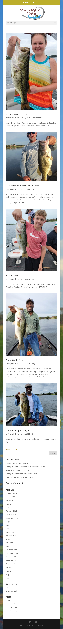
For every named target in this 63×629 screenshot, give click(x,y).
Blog (33, 189)
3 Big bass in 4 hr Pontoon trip (17, 463)
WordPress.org (11, 611)
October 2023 (11, 514)
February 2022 (11, 550)
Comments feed (12, 607)
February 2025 (11, 493)
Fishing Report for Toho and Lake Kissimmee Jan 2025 (26, 467)
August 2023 (10, 521)
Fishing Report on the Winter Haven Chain (21, 474)
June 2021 (9, 571)
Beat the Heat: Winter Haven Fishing (19, 477)
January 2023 (11, 532)
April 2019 (9, 578)
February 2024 (11, 511)
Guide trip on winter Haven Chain (22, 185)
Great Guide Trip (14, 360)
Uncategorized (37, 118)
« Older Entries (11, 449)
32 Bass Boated (13, 275)
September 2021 (12, 560)
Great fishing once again (18, 430)
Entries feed (10, 604)
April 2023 (9, 528)
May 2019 (9, 574)
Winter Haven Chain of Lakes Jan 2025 (20, 470)
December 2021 (12, 553)
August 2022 (10, 539)
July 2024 (9, 500)
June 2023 (9, 525)
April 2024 (9, 507)
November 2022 (12, 536)
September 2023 (12, 518)
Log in (8, 600)
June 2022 (9, 546)
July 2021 (9, 567)
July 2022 (9, 543)
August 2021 (10, 564)
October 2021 (11, 557)
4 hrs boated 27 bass (16, 114)
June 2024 (9, 504)
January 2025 (11, 497)
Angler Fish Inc (13, 118)
